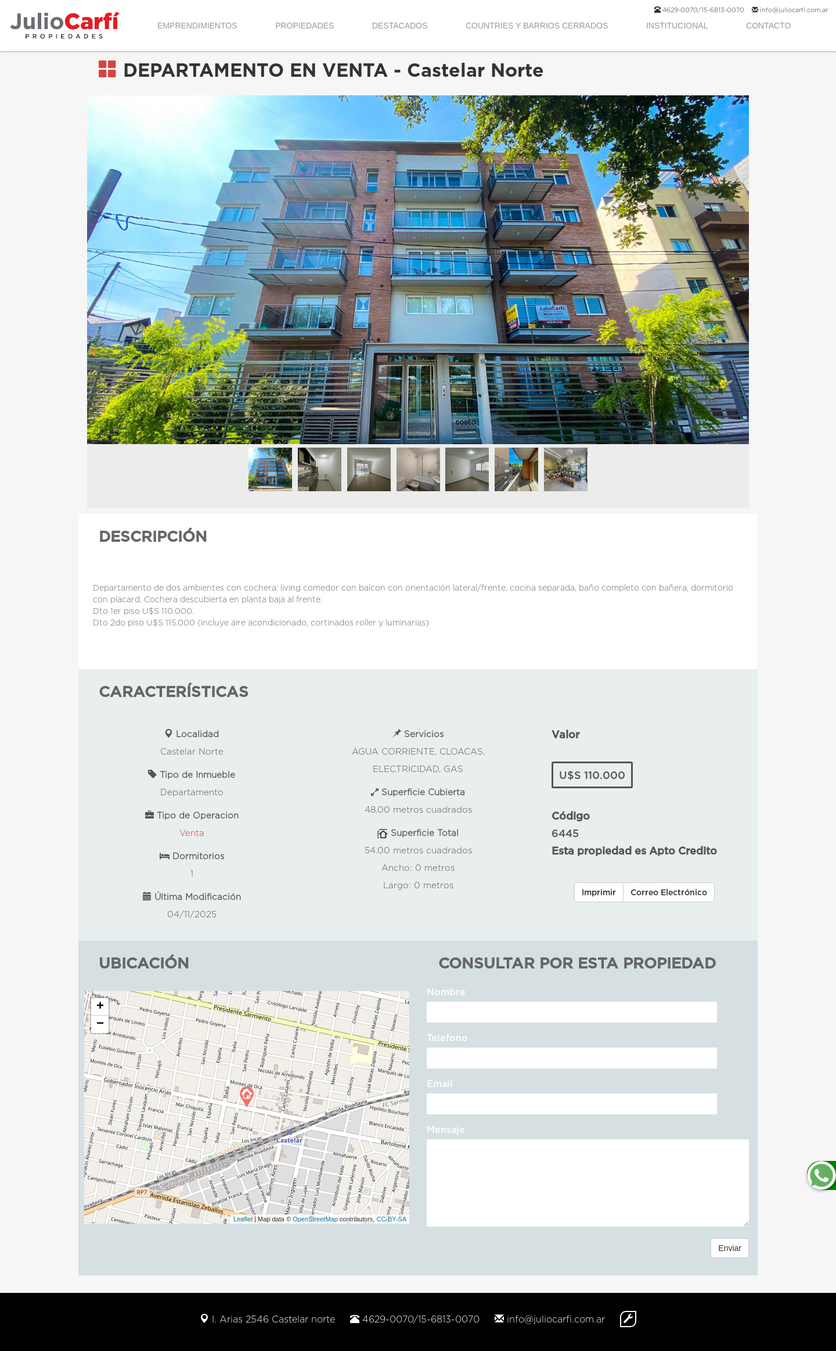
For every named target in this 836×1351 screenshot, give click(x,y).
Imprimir (599, 892)
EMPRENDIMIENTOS (197, 25)
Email (440, 1083)
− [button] (100, 1024)
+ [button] (100, 1007)
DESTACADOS (399, 25)
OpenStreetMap (315, 1219)
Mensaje (446, 1129)
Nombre (446, 992)
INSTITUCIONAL (677, 25)
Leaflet (243, 1219)
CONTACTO (768, 25)
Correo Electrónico (668, 892)
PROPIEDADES (304, 25)
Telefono (447, 1037)
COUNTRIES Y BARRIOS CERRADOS (537, 25)
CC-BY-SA (391, 1219)
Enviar (729, 1248)
